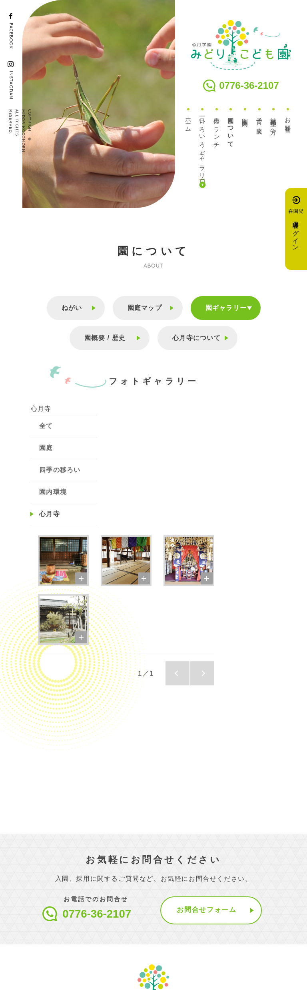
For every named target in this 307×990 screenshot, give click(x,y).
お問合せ (288, 121)
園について (230, 129)
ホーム (188, 121)
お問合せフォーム (207, 776)
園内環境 (53, 500)
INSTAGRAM (11, 85)
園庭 (46, 456)
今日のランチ (216, 129)
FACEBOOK (11, 36)
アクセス (180, 943)
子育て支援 (259, 118)
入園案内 (245, 115)
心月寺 (40, 417)
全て (46, 434)
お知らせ (132, 943)
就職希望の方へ (273, 123)
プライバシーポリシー (58, 973)
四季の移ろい (60, 478)
